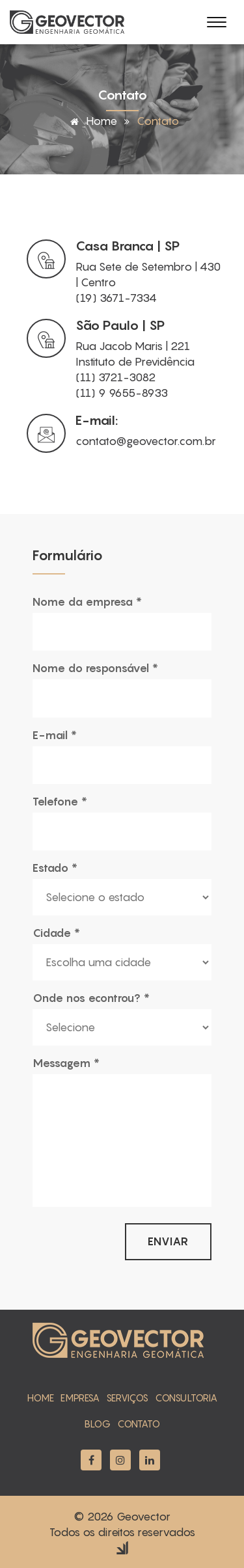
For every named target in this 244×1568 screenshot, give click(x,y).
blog (98, 1423)
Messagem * (66, 1063)
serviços (127, 1397)
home (40, 1397)
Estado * (55, 867)
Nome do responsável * (95, 668)
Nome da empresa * (87, 601)
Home (91, 121)
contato (138, 1423)
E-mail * (55, 735)
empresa (80, 1397)
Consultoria (186, 1397)
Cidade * (56, 932)
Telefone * (60, 801)
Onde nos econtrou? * (91, 998)
